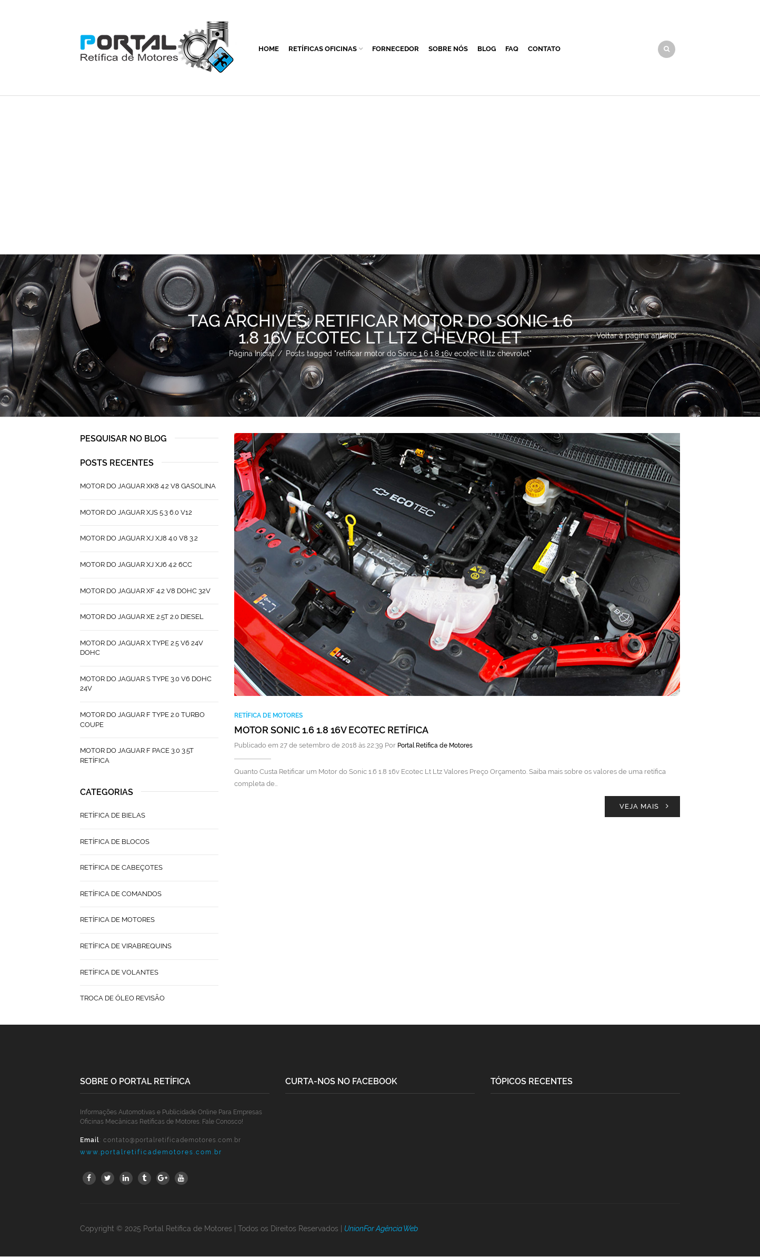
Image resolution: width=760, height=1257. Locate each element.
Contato (544, 49)
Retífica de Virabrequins (126, 946)
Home (268, 49)
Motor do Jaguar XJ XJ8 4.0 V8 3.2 (139, 539)
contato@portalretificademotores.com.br (172, 1140)
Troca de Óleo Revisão (122, 999)
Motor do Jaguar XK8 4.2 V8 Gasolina (148, 487)
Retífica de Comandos (121, 894)
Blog (486, 49)
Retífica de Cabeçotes (121, 868)
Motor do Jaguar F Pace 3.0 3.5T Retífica (137, 756)
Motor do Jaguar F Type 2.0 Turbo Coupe (142, 720)
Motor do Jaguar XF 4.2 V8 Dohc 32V (145, 591)
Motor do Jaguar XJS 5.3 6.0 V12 (136, 513)
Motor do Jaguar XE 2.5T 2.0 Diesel (142, 617)
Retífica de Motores (268, 716)
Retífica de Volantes (119, 973)
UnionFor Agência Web (381, 1229)
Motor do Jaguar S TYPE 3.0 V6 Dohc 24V (146, 684)
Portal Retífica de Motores (435, 746)
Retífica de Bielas (112, 816)
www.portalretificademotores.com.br (151, 1152)
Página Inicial (251, 354)
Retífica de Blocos (114, 842)
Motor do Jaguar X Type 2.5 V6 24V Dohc (141, 648)
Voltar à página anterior (636, 336)
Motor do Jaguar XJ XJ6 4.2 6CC (136, 565)
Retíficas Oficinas (322, 49)
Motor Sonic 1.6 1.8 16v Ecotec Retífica (331, 730)
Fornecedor (395, 49)
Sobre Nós (448, 49)
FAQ (511, 49)
